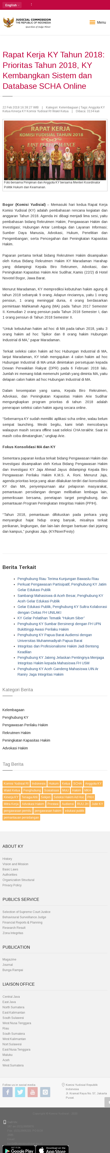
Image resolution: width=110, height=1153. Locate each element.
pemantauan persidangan (21, 817)
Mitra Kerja (11, 804)
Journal (8, 965)
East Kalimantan (14, 1012)
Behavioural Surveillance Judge (24, 917)
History (7, 859)
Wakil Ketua (12, 790)
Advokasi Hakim (15, 748)
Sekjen (45, 797)
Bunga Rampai (13, 970)
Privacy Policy (12, 885)
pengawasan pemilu (17, 811)
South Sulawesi (13, 1018)
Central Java (11, 996)
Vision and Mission (15, 864)
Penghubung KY (15, 717)
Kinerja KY (11, 797)
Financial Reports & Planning (22, 922)
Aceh (6, 1060)
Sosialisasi (51, 790)
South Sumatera (14, 1033)
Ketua (66, 783)
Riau (6, 1028)
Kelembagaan (13, 710)
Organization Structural (18, 880)
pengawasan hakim (48, 811)
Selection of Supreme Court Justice (26, 912)
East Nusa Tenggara (16, 1049)
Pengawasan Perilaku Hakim (25, 725)
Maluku (8, 1055)
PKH (90, 797)
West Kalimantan (14, 1039)
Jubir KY (97, 804)
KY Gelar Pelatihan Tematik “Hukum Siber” (51, 618)
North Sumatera (13, 1007)
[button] (12, 5)
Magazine (9, 959)
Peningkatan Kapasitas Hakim (26, 740)
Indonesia (38, 783)
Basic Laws (10, 869)
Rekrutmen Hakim (17, 733)
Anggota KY (93, 783)
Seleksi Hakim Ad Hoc (69, 797)
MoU (65, 790)
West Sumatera (13, 1065)
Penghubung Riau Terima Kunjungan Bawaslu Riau (58, 579)
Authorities (10, 874)
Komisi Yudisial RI (16, 783)
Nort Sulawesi (12, 1044)
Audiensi (68, 804)
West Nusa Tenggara (17, 1023)
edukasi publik (74, 811)
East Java (9, 1002)
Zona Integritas (13, 933)
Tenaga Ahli (30, 797)
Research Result (14, 928)
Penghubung (32, 790)
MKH (87, 790)
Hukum (54, 783)
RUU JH (82, 804)
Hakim (76, 790)
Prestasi (53, 804)
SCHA (77, 783)
